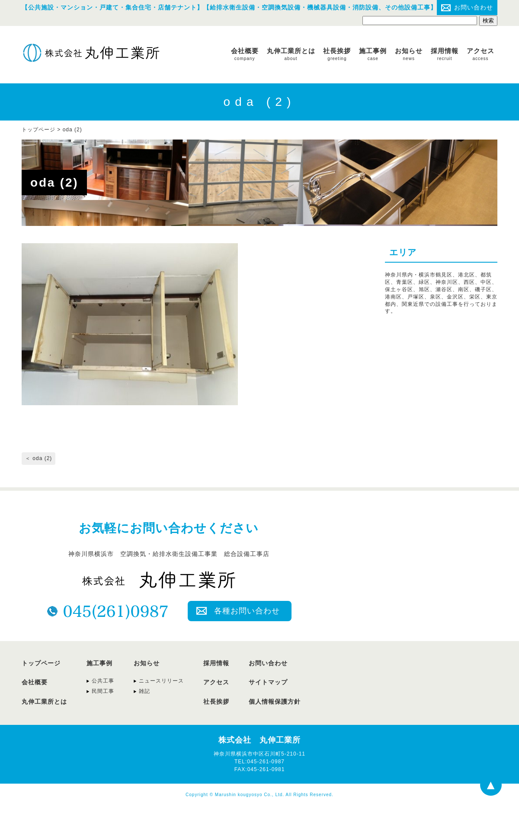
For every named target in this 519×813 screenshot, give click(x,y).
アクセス (480, 54)
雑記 (144, 691)
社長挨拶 (337, 54)
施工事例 (373, 54)
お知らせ (409, 54)
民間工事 (103, 691)
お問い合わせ (473, 7)
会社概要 (245, 54)
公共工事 (103, 681)
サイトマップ (268, 682)
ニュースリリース (161, 681)
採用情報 (444, 54)
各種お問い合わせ (247, 611)
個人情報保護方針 (275, 701)
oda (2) (72, 130)
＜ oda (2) (38, 458)
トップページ (41, 663)
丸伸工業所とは (291, 54)
